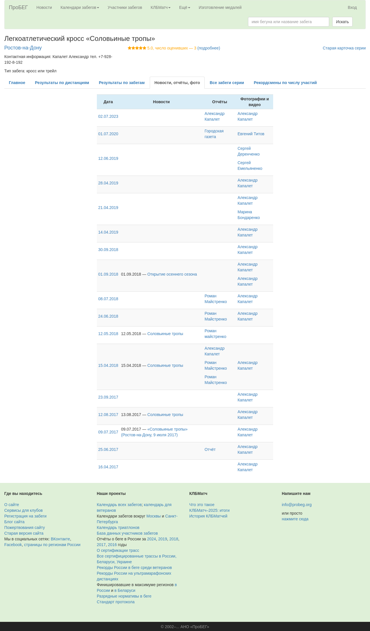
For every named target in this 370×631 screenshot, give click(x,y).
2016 (112, 544)
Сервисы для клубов (23, 510)
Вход (352, 7)
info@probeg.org (297, 504)
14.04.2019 (108, 232)
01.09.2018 (108, 274)
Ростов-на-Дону (23, 48)
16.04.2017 (108, 467)
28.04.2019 (108, 183)
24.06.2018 (108, 316)
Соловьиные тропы (165, 333)
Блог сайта (14, 521)
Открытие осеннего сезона (172, 274)
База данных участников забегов (127, 533)
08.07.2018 (108, 298)
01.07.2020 (108, 134)
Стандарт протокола (116, 602)
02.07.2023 (108, 116)
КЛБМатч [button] (161, 7)
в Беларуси (125, 590)
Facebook (13, 544)
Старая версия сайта (23, 533)
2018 (173, 539)
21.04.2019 (108, 207)
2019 (162, 539)
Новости (44, 7)
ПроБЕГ (18, 7)
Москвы (153, 516)
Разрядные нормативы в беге (124, 596)
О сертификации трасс (118, 550)
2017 (101, 544)
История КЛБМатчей (208, 516)
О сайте (11, 504)
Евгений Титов (250, 134)
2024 (151, 539)
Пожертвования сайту (24, 527)
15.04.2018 (108, 365)
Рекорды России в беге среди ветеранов (134, 567)
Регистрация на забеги (25, 516)
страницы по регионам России (52, 544)
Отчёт (210, 449)
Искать (342, 21)
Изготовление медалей (220, 7)
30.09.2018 (108, 249)
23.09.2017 (108, 397)
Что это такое (202, 504)
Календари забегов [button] (80, 7)
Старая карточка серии (344, 48)
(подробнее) (208, 48)
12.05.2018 (108, 333)
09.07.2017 (108, 432)
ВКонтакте (60, 539)
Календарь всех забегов (119, 504)
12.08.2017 (108, 414)
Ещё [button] (184, 7)
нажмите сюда (295, 519)
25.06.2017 (108, 449)
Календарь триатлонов (118, 527)
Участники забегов (125, 7)
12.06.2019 (108, 158)
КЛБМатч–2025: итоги (209, 510)
